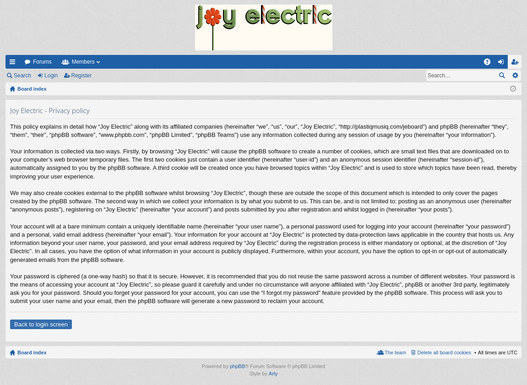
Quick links (14, 64)
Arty (273, 373)
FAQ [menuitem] (490, 64)
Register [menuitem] (517, 64)
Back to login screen (41, 324)
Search (22, 75)
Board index (32, 352)
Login (51, 75)
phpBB (237, 366)
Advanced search (515, 75)
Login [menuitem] (503, 64)
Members (83, 62)
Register (81, 75)
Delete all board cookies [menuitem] (444, 352)
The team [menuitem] (395, 352)
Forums (42, 62)
